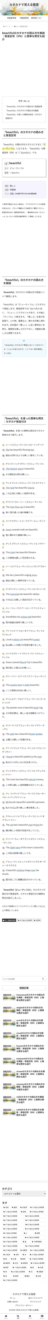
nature (31, 487)
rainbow (21, 870)
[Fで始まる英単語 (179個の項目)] (13, 1229)
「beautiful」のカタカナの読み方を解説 (22, 110)
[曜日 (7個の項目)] (29, 1276)
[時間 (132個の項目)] (40, 1233)
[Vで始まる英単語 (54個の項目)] (37, 1254)
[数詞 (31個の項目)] (23, 1259)
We (7, 802)
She (7, 449)
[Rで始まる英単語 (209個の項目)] (13, 1224)
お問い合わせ (12, 1301)
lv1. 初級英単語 (9, 920)
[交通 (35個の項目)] (14, 1259)
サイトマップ (35, 1301)
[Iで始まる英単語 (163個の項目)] (12, 1233)
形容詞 (37, 920)
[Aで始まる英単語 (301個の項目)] (37, 1212)
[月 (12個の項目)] (31, 1272)
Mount (23, 662)
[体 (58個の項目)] (25, 1254)
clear (12, 506)
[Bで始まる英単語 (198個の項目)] (35, 1224)
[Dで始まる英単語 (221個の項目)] (35, 1216)
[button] (43, 978)
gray (37, 824)
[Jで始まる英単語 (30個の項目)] (37, 1259)
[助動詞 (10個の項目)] (41, 1272)
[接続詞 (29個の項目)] (6, 1263)
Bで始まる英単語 (25, 920)
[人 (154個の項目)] (28, 1233)
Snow (8, 529)
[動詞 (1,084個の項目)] (15, 1207)
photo (16, 639)
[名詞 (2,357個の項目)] (6, 1207)
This (8, 487)
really (27, 684)
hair (32, 449)
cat (11, 824)
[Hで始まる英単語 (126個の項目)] (11, 1242)
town (20, 468)
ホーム (12, 1298)
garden (39, 733)
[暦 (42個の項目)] (5, 1259)
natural (32, 779)
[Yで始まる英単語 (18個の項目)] (20, 1267)
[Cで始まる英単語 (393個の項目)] (10, 1212)
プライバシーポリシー (24, 1305)
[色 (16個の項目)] (5, 1272)
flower (32, 733)
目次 (20, 100)
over (33, 870)
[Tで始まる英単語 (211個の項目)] (35, 1220)
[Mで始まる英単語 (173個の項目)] (35, 1229)
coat (30, 824)
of (21, 639)
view (17, 847)
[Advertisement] (24, 69)
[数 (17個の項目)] (32, 1267)
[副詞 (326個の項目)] (24, 1212)
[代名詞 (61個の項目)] (7, 1254)
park (12, 733)
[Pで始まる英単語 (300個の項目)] (13, 1216)
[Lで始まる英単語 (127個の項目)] (12, 1237)
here (20, 684)
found (10, 756)
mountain (14, 593)
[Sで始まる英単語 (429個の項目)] (37, 1207)
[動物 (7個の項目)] (17, 1276)
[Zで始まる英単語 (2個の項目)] (24, 1280)
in (32, 756)
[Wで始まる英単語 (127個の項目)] (35, 1237)
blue (17, 506)
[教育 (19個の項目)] (6, 1267)
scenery (13, 684)
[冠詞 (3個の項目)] (40, 1276)
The (7, 468)
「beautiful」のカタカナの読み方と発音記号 (24, 106)
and (29, 616)
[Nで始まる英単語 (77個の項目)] (10, 1250)
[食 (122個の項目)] (26, 1242)
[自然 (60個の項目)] (17, 1254)
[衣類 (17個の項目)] (41, 1267)
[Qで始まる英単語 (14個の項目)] (19, 1272)
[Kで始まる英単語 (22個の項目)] (38, 1263)
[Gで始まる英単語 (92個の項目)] (35, 1246)
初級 (12, 193)
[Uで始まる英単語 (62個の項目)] (37, 1250)
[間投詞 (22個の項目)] (24, 1263)
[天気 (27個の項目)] (15, 1263)
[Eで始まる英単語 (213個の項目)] (13, 1220)
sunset (36, 639)
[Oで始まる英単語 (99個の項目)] (13, 1246)
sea (21, 506)
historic (13, 468)
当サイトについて (35, 1298)
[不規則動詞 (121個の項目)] (38, 1242)
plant (12, 552)
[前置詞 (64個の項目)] (24, 1250)
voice (34, 574)
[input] (24, 978)
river (39, 756)
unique (24, 616)
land (12, 487)
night (12, 847)
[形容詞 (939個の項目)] (24, 1207)
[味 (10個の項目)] (7, 1276)
